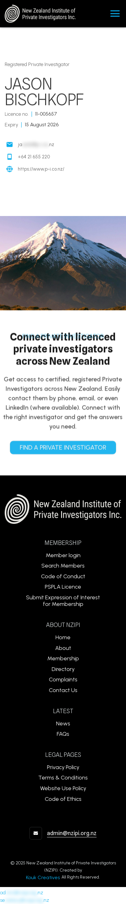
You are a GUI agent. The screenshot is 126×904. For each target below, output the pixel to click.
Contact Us (63, 690)
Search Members (63, 565)
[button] (115, 13)
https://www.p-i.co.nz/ (41, 169)
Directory (63, 669)
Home (63, 637)
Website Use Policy (63, 788)
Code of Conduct (63, 576)
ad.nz (21, 893)
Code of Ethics (63, 799)
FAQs (63, 733)
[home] (38, 13)
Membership (63, 658)
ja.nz (36, 145)
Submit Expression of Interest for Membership (63, 601)
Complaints (63, 679)
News (63, 723)
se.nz (24, 900)
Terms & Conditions (63, 777)
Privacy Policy (63, 767)
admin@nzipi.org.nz (72, 833)
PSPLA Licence (63, 586)
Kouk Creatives (43, 877)
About (63, 648)
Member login (63, 555)
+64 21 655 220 (34, 157)
